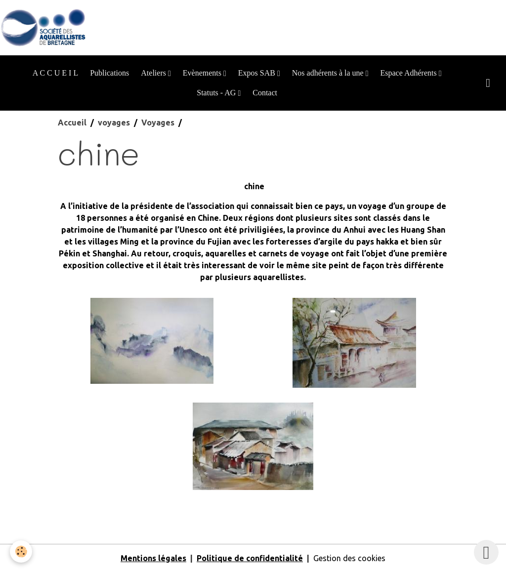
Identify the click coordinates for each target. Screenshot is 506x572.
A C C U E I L (55, 73)
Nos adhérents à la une (329, 73)
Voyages (157, 122)
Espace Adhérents (409, 73)
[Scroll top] (486, 552)
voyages (114, 122)
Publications (109, 73)
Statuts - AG (217, 92)
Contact (265, 92)
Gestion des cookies (349, 558)
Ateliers (154, 73)
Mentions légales (153, 558)
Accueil (72, 122)
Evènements (203, 73)
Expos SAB (257, 73)
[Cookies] (21, 551)
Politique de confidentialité (250, 558)
